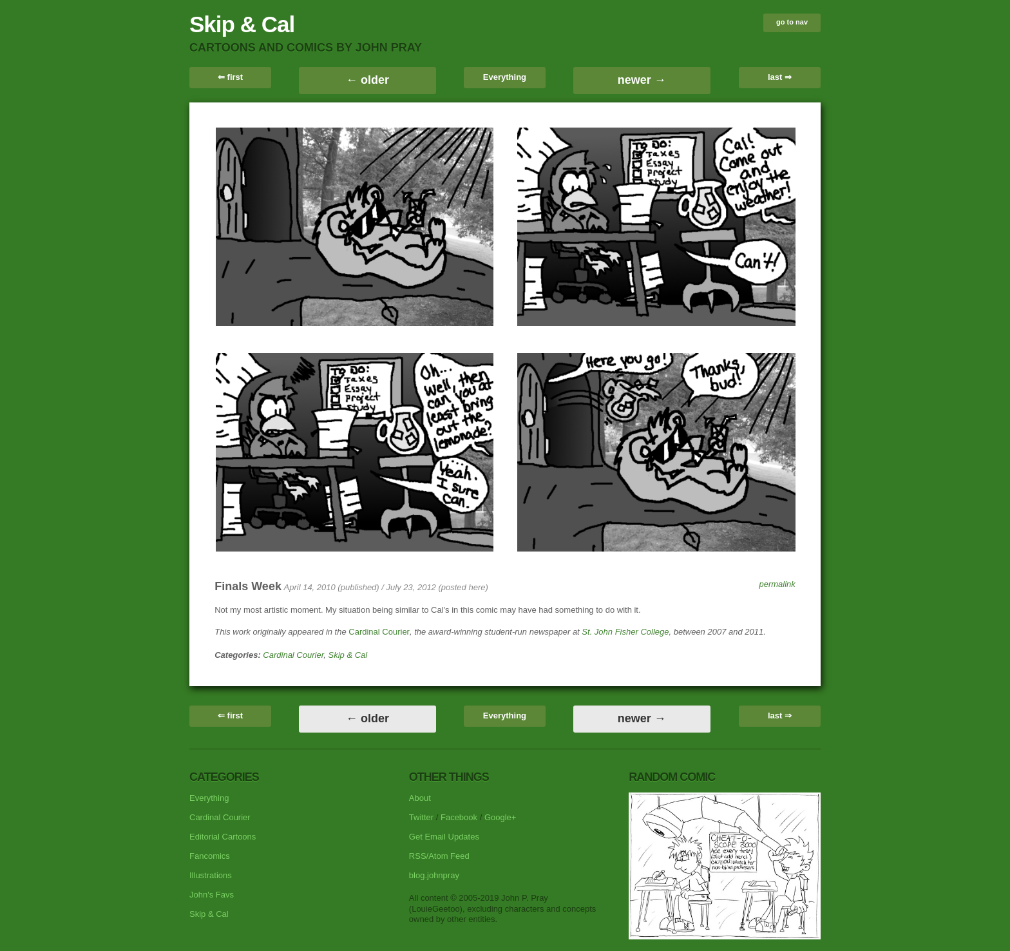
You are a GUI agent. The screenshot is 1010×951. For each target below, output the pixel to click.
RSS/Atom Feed (439, 856)
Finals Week (247, 586)
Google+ (500, 817)
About (420, 798)
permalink (777, 584)
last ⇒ (780, 77)
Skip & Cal (241, 24)
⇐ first (230, 77)
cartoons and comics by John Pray (305, 47)
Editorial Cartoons (222, 836)
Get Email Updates (444, 836)
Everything (504, 77)
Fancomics (209, 856)
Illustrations (210, 875)
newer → (642, 79)
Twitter (421, 817)
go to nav (792, 22)
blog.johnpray (434, 875)
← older (367, 79)
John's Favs (211, 894)
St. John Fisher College (625, 632)
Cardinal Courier (379, 632)
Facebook (459, 817)
